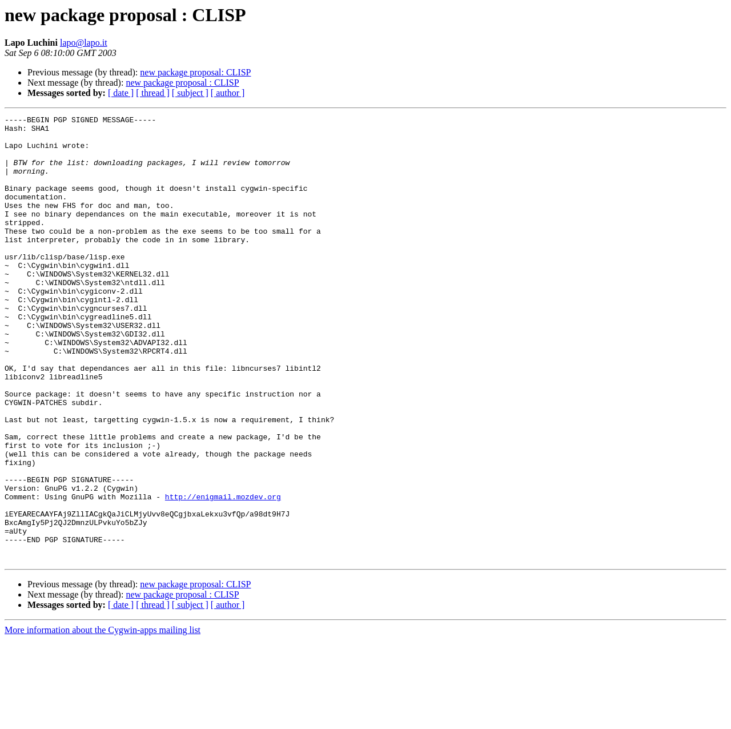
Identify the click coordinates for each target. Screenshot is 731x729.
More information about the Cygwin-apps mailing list (102, 719)
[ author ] (228, 93)
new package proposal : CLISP (182, 82)
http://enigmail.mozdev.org (223, 573)
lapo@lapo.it (83, 42)
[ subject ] (190, 93)
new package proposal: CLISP (195, 72)
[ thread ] (153, 93)
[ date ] (121, 93)
